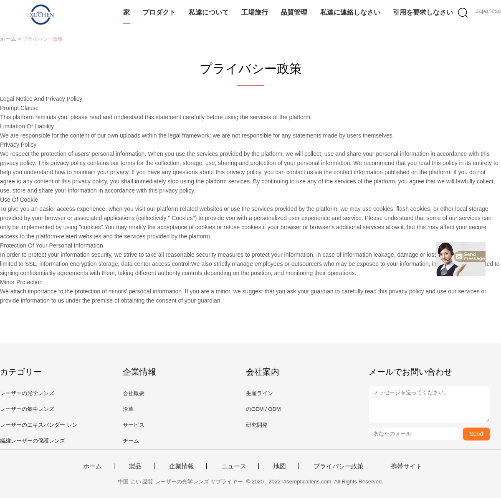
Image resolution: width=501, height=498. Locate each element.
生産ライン (259, 393)
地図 (279, 466)
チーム (131, 441)
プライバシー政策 (339, 466)
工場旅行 (254, 12)
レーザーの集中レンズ (27, 409)
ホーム (92, 466)
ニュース (233, 466)
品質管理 (294, 12)
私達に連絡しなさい (350, 12)
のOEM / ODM (263, 409)
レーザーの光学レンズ (27, 393)
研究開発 (257, 425)
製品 (135, 466)
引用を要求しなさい (423, 12)
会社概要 (133, 393)
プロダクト (159, 12)
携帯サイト (406, 466)
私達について (209, 12)
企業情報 (181, 466)
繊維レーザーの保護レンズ (32, 441)
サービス (133, 425)
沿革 (128, 409)
